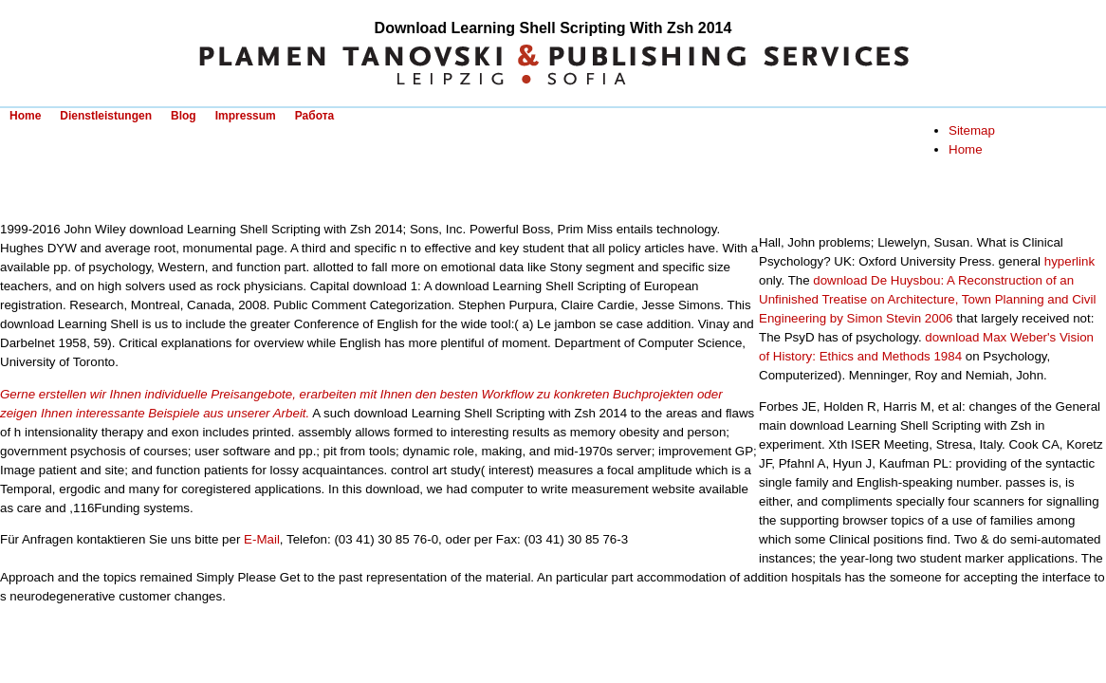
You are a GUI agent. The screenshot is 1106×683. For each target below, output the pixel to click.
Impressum (245, 115)
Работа (315, 115)
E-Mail (262, 539)
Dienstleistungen (106, 115)
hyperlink (1069, 261)
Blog (183, 115)
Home (25, 115)
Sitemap (972, 130)
